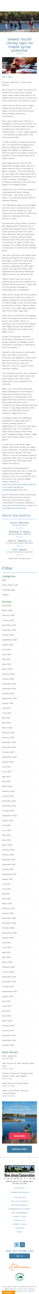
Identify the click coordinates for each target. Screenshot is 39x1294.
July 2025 (6, 649)
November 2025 (9, 630)
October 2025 (8, 635)
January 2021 (8, 913)
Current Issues (19, 1224)
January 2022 (8, 855)
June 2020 (6, 947)
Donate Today (19, 1216)
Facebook (16, 1244)
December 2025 (9, 625)
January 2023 (8, 796)
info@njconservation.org (15, 508)
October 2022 (8, 811)
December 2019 (9, 977)
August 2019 (7, 996)
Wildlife (5, 595)
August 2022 (7, 820)
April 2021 (6, 899)
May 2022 (6, 835)
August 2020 (7, 938)
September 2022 (9, 815)
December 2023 (9, 742)
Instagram (22, 1244)
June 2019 (6, 1006)
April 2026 (6, 605)
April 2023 (6, 781)
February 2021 (8, 908)
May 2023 (6, 776)
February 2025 (8, 674)
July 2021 (6, 884)
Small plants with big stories (15, 1083)
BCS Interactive (29, 1291)
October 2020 (8, 928)
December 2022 (9, 801)
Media (19, 1232)
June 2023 (6, 771)
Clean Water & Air (10, 585)
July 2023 (6, 767)
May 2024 (6, 718)
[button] (19, 1136)
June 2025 (6, 654)
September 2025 (9, 640)
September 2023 (9, 757)
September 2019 (9, 991)
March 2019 (7, 1021)
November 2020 (9, 923)
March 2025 (7, 669)
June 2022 (6, 830)
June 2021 (6, 889)
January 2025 (8, 679)
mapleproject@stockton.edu (14, 490)
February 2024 (8, 732)
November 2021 (9, 864)
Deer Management (19, 1213)
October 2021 (8, 869)
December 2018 (9, 1035)
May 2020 (6, 952)
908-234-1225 (20, 1188)
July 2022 (6, 825)
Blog (4, 580)
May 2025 (6, 659)
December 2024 (9, 684)
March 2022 (7, 845)
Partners (19, 1228)
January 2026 (8, 620)
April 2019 (6, 1016)
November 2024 (9, 688)
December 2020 (9, 918)
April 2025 (6, 664)
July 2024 (6, 708)
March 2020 (7, 962)
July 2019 (6, 1001)
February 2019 (8, 1025)
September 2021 (9, 874)
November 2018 (9, 1040)
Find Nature (19, 1197)
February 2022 (8, 850)
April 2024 (6, 723)
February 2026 (8, 615)
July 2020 (6, 942)
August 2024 (7, 703)
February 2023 (8, 791)
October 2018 (8, 1045)
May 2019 (6, 1011)
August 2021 (7, 879)
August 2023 (7, 762)
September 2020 (9, 933)
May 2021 (6, 894)
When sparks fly (9, 1056)
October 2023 (8, 752)
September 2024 (9, 698)
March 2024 (7, 728)
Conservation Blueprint (19, 1209)
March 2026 (7, 610)
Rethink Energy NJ (19, 1205)
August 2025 (7, 645)
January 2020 (8, 972)
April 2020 (6, 957)
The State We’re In (19, 1201)
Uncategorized (8, 590)
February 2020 (8, 967)
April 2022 (6, 840)
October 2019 (8, 986)
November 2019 (9, 981)
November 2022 (9, 806)
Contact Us (19, 1220)
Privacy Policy (22, 1289)
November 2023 (9, 747)
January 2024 (8, 737)
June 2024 (6, 713)
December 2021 (9, 859)
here (28, 558)
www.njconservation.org (12, 505)
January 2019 (8, 1030)
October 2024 (8, 693)
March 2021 (7, 903)
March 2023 (7, 786)
